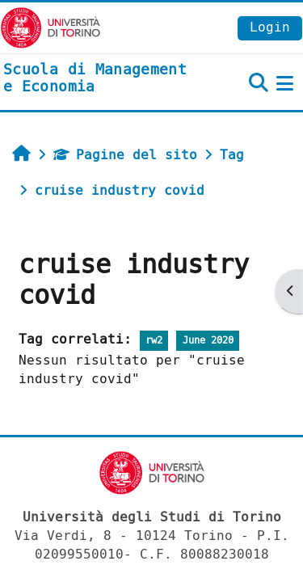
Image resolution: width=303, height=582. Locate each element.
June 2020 (208, 341)
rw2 (153, 341)
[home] (101, 78)
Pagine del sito (125, 155)
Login (270, 27)
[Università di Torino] (50, 27)
